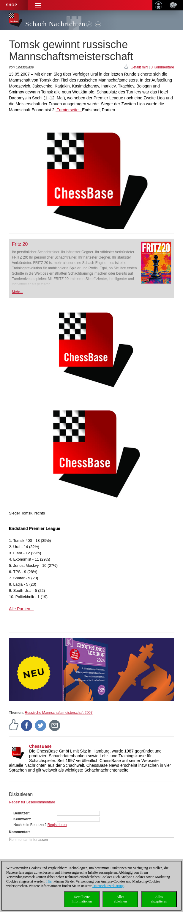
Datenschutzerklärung (108, 886)
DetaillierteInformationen (82, 899)
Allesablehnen (120, 899)
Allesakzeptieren (159, 899)
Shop (11, 5)
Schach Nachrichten (55, 24)
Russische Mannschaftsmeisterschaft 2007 (58, 713)
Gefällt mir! (139, 67)
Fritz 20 (20, 244)
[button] (38, 5)
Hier (49, 881)
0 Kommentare (162, 67)
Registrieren (57, 825)
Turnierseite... (69, 109)
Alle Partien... (21, 608)
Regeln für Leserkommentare (32, 802)
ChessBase (40, 746)
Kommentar (19, 832)
